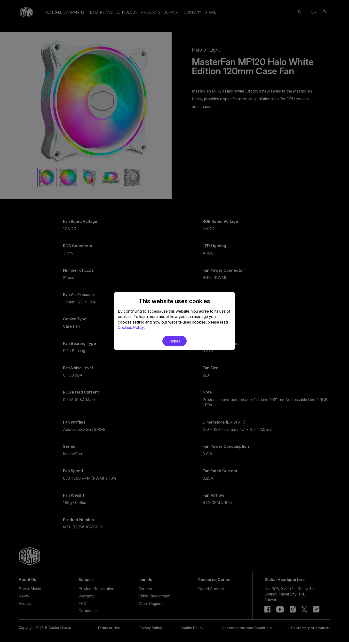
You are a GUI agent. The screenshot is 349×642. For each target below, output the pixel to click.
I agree (174, 341)
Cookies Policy (131, 327)
